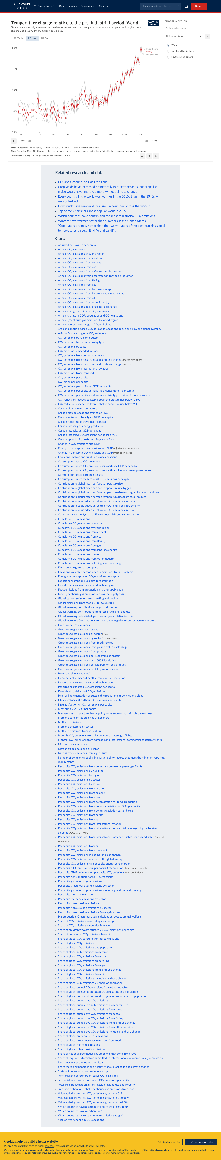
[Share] (149, 156)
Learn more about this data (86, 148)
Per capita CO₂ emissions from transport (82, 850)
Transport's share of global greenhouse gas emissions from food (96, 1089)
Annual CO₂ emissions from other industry (83, 302)
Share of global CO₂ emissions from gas (81, 965)
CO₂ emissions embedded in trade (78, 351)
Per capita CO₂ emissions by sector (79, 779)
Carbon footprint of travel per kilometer (82, 421)
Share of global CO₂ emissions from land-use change (89, 969)
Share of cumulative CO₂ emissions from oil (84, 934)
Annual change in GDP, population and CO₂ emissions (90, 315)
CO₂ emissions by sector (72, 346)
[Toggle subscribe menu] (186, 6)
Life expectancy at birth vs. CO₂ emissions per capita (90, 700)
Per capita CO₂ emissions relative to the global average (91, 859)
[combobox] (160, 6)
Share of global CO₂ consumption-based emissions (88, 938)
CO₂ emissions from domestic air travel (81, 355)
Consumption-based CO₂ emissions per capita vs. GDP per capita (97, 466)
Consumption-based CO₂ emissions (79, 461)
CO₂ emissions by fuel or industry (78, 337)
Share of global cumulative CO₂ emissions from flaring (90, 1018)
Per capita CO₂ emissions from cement (81, 793)
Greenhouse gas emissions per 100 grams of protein (89, 656)
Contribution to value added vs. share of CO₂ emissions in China (97, 501)
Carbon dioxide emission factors (77, 408)
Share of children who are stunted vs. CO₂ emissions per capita (96, 930)
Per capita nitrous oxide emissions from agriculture (89, 912)
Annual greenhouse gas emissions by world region (88, 320)
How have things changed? (74, 673)
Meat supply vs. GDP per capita (77, 709)
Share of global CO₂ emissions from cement (84, 952)
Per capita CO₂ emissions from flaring (80, 815)
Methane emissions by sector (75, 726)
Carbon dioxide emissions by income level (83, 412)
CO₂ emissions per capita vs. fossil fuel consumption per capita (96, 390)
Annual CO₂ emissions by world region (81, 253)
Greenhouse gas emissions (74, 625)
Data (61, 6)
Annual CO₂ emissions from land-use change (85, 289)
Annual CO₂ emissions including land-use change (87, 306)
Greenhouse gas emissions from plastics (82, 651)
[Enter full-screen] (156, 156)
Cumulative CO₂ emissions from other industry (86, 558)
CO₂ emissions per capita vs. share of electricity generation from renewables (104, 395)
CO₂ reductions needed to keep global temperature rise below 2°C (98, 404)
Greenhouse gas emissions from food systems (85, 642)
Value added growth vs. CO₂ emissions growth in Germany (93, 1097)
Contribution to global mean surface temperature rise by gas (94, 488)
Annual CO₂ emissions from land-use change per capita (91, 293)
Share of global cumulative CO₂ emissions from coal (89, 1014)
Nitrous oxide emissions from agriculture (82, 753)
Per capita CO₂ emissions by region (79, 775)
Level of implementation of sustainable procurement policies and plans (100, 695)
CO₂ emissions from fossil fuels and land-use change (89, 359)
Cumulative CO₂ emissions (74, 519)
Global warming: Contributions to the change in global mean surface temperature (107, 620)
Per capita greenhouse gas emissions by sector (86, 885)
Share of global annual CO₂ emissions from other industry (93, 987)
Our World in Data (22, 6)
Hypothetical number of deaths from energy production (91, 678)
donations (49, 1146)
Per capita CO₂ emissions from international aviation (90, 824)
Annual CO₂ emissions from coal (77, 267)
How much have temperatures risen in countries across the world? (104, 206)
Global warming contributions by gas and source (87, 607)
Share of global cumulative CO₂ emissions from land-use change (96, 1022)
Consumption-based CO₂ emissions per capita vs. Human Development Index (104, 470)
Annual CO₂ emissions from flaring (79, 280)
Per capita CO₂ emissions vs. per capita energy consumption (94, 863)
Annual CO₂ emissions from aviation (80, 258)
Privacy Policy (101, 1153)
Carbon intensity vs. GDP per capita (80, 430)
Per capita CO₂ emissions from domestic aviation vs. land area (95, 810)
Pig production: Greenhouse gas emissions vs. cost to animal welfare (99, 916)
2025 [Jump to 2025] (154, 141)
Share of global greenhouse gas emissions (83, 1036)
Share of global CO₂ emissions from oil (81, 974)
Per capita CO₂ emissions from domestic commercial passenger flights (100, 766)
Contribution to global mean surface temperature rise (90, 483)
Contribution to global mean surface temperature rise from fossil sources (102, 497)
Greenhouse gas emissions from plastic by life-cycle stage (92, 647)
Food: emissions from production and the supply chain (91, 589)
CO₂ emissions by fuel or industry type (81, 342)
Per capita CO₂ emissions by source (79, 784)
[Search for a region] (187, 28)
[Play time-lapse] (14, 141)
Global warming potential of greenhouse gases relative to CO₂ (95, 616)
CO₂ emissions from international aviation (83, 368)
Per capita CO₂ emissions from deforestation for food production (97, 802)
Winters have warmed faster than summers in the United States (102, 220)
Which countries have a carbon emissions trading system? (93, 1106)
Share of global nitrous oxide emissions (81, 1049)
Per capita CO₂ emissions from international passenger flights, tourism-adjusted (106, 837)
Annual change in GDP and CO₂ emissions (83, 311)
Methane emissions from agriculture (80, 731)
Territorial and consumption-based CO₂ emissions (88, 1075)
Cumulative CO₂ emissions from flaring (81, 541)
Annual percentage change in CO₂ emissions (84, 324)
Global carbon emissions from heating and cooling (88, 598)
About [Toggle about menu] (103, 6)
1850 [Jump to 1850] (22, 141)
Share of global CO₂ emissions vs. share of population (90, 983)
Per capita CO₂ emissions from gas (79, 819)
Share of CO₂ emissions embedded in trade (84, 925)
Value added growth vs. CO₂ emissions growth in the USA (93, 1102)
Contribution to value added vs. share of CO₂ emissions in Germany (99, 505)
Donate (199, 6)
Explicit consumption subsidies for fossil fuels (85, 580)
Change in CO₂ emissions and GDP (79, 444)
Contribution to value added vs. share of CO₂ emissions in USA (96, 510)
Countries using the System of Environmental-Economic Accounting (99, 514)
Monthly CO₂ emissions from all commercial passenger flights (95, 735)
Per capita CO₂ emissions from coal (79, 797)
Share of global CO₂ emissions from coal (82, 956)
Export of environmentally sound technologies (86, 585)
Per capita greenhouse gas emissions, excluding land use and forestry (99, 890)
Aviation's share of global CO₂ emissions (82, 333)
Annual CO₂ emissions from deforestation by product (90, 271)
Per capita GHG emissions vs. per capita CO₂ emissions (91, 868)
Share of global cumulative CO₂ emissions (83, 1000)
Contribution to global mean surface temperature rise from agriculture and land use (108, 492)
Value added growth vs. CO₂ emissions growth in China (91, 1093)
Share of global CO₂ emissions (76, 943)
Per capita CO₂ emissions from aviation (81, 788)
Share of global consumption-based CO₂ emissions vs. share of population (102, 996)
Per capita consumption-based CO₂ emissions (85, 877)
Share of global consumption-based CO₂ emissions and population (98, 991)
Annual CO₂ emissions (71, 249)
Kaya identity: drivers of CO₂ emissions (81, 691)
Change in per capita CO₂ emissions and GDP (85, 448)
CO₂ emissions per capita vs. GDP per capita (85, 386)
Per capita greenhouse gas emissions (80, 881)
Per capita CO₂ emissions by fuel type (80, 771)
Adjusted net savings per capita (77, 245)
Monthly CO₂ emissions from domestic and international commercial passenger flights (110, 740)
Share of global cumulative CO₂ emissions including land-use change (99, 1031)
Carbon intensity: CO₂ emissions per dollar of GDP (88, 435)
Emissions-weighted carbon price (78, 567)
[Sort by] (184, 36)
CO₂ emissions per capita (73, 377)
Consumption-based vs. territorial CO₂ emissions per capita (94, 479)
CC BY (67, 156)
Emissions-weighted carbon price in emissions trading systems (95, 572)
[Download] (142, 156)
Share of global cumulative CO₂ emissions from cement (91, 1009)
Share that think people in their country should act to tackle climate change (103, 1067)
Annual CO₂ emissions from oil (76, 298)
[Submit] (177, 6)
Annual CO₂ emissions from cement (79, 262)
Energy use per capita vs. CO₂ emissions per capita (88, 576)
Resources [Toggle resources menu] (88, 6)
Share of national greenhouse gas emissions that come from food (97, 1053)
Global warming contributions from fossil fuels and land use (94, 611)
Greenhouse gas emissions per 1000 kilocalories (87, 660)
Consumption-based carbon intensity (80, 474)
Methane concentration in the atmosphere (83, 717)
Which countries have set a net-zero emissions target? (90, 1115)
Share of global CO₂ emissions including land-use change (92, 978)
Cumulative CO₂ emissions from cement (82, 532)
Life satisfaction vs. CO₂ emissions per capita (85, 704)
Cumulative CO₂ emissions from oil (79, 554)
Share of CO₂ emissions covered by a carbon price (88, 921)
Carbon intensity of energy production (81, 426)
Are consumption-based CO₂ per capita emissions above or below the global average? (109, 329)
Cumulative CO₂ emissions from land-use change (87, 550)
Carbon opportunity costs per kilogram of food (86, 439)
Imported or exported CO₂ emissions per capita (86, 687)
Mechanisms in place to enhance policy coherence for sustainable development (106, 713)
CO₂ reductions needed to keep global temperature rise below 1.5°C (99, 399)
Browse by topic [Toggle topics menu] (44, 6)
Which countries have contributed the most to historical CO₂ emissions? (107, 216)
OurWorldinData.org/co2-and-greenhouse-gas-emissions (36, 156)
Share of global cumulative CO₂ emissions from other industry (95, 1027)
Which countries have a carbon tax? (80, 1111)
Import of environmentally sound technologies (86, 682)
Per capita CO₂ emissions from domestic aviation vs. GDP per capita (99, 806)
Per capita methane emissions (76, 894)
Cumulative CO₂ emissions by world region (84, 527)
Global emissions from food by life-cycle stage (86, 603)
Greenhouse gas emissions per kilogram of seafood (88, 669)
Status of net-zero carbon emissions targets (84, 1071)
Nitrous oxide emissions (72, 744)
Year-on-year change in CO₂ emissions (81, 1120)
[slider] (30, 140)
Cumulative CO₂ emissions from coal (80, 536)
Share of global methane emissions (79, 1044)
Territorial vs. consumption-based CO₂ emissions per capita (93, 1080)
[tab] (18, 38)
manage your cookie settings (125, 1153)
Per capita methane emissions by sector (82, 899)
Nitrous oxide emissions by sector (78, 748)
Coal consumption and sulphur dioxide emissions (87, 457)
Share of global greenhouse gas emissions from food (89, 1040)
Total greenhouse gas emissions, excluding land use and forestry (96, 1084)
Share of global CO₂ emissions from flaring (83, 961)
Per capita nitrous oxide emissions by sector (84, 908)
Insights (73, 6)
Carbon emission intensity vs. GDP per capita (85, 417)
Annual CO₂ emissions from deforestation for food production (95, 276)
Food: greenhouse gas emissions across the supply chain (92, 594)
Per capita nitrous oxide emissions (78, 903)
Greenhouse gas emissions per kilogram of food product (92, 664)
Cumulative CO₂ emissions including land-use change (90, 563)
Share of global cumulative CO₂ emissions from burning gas (93, 1005)
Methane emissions (69, 722)
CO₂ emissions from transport (76, 373)
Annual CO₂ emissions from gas (77, 284)
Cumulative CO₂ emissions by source (80, 523)
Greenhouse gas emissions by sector (80, 633)
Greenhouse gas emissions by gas (78, 629)
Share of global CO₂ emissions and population (85, 947)
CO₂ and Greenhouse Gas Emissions (82, 182)
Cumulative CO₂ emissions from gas (79, 545)
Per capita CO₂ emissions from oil (78, 846)
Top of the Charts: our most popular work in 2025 (92, 211)
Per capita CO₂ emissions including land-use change (89, 855)
